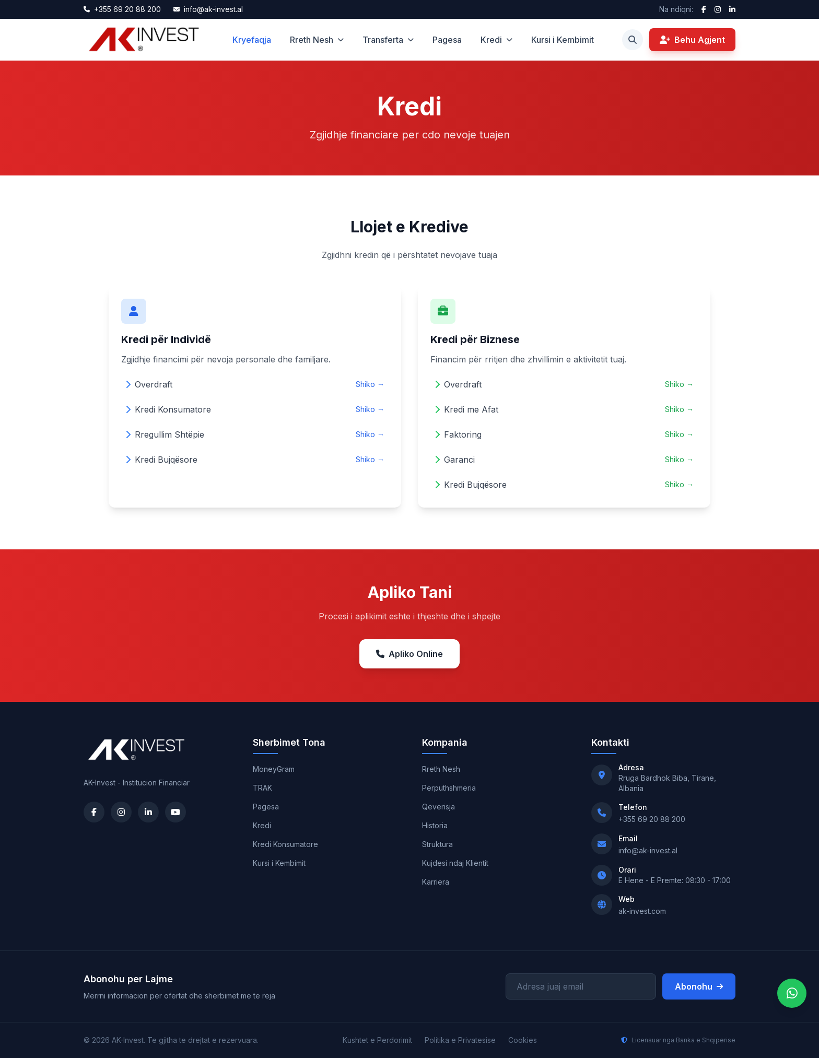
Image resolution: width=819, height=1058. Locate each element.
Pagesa (447, 39)
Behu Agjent (692, 39)
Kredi (496, 39)
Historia (435, 825)
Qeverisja (438, 806)
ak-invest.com (642, 911)
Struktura (437, 844)
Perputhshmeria (449, 787)
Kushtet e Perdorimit (377, 1040)
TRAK (262, 787)
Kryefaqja (251, 39)
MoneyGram (274, 769)
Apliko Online (409, 654)
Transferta (388, 39)
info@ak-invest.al (647, 850)
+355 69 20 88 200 (651, 819)
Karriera (435, 881)
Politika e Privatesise (460, 1040)
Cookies (522, 1040)
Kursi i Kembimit (562, 39)
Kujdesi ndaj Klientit (455, 863)
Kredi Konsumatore (285, 844)
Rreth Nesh (317, 39)
